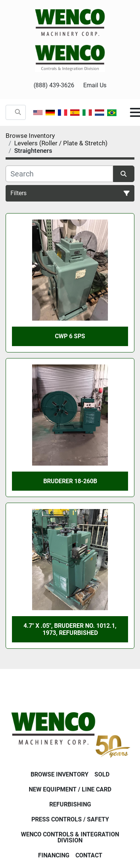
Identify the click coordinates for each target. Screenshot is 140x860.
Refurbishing (70, 804)
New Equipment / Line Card (70, 789)
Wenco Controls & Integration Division (70, 837)
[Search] (59, 174)
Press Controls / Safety (70, 819)
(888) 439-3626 (54, 85)
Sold (101, 774)
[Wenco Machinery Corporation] (70, 733)
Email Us (94, 85)
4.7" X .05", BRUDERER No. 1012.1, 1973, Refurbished (70, 629)
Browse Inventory (59, 774)
